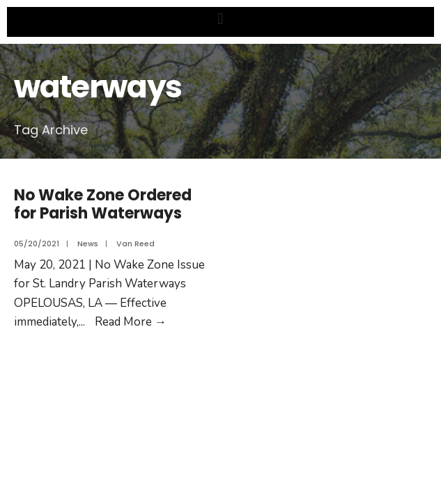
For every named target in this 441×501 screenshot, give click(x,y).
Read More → (131, 322)
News (87, 243)
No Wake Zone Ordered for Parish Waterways (103, 204)
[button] (220, 18)
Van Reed (135, 243)
